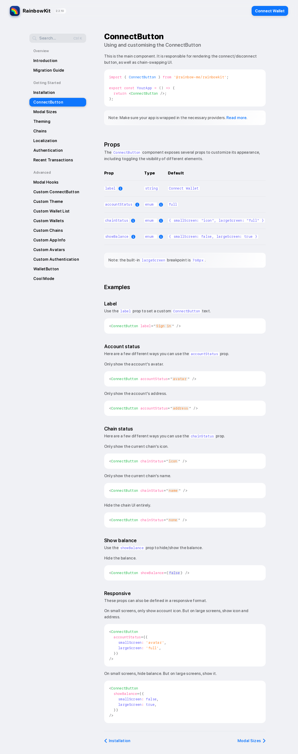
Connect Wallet (270, 11)
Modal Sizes (45, 111)
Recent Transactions (53, 160)
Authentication (48, 150)
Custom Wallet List (51, 211)
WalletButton (46, 269)
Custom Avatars (49, 249)
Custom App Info (49, 240)
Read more (236, 117)
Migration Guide (48, 70)
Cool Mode (43, 278)
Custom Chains (48, 230)
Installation (44, 92)
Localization (45, 140)
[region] (185, 205)
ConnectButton (48, 102)
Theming (41, 121)
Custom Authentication (56, 259)
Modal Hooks (46, 182)
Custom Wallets (48, 220)
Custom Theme (48, 201)
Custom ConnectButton (56, 192)
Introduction (45, 60)
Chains (40, 131)
